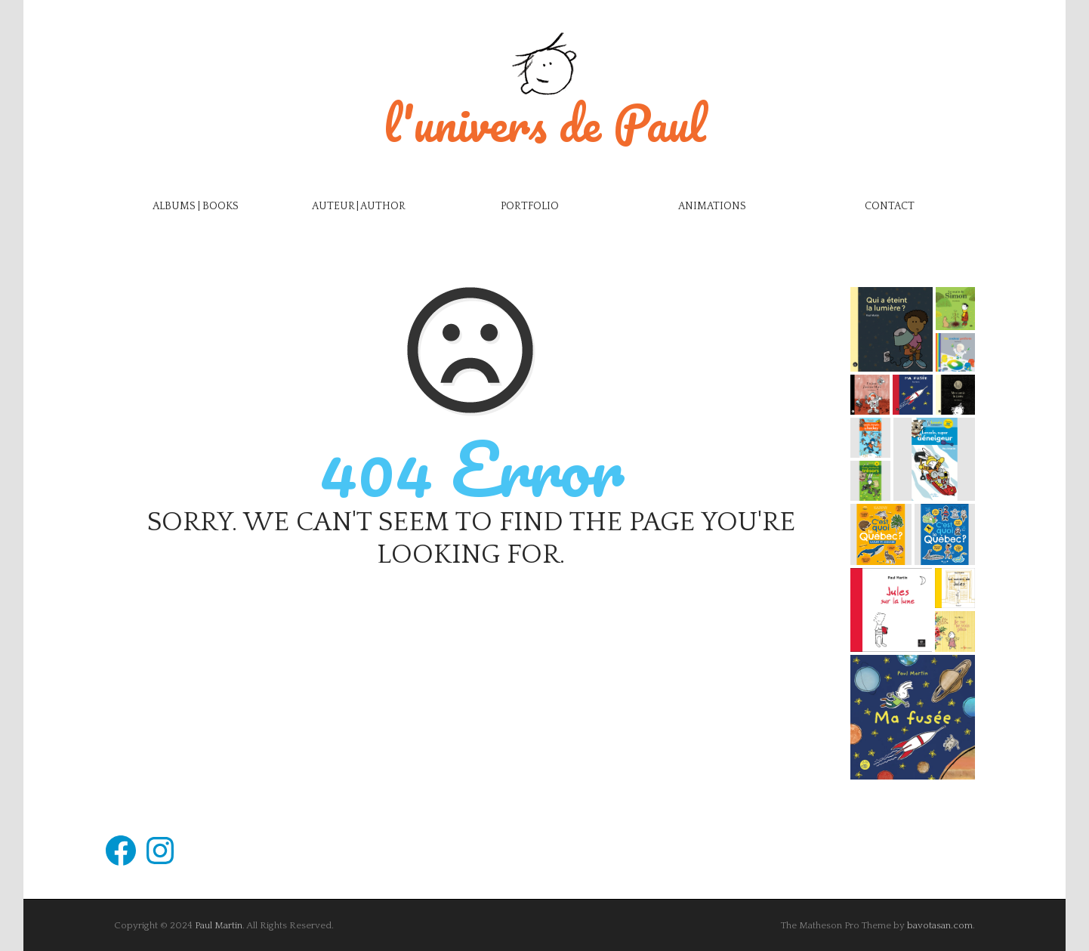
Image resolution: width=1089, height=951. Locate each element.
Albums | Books (196, 206)
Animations (712, 206)
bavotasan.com (940, 925)
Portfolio (530, 206)
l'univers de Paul (544, 122)
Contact (890, 206)
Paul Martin (218, 925)
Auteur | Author (359, 206)
